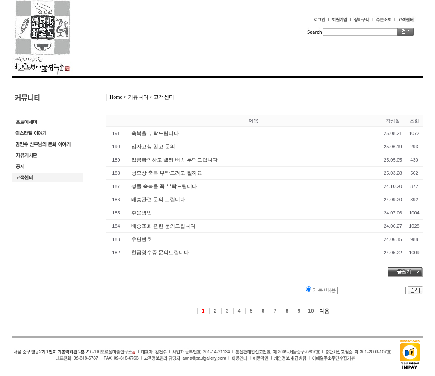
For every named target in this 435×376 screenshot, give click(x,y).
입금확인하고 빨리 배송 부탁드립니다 (174, 160)
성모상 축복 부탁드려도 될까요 (166, 173)
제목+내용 (324, 290)
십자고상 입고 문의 (153, 147)
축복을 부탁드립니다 (155, 133)
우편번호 (141, 239)
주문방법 (141, 213)
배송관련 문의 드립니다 (158, 200)
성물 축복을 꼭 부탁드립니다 (164, 186)
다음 (324, 311)
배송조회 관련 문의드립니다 (163, 226)
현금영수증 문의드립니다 (160, 253)
